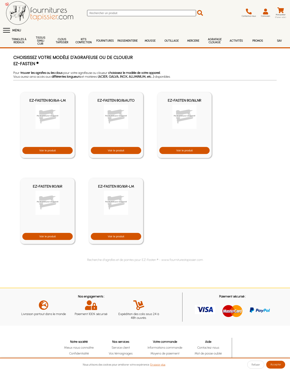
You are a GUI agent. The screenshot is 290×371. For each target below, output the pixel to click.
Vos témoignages (121, 353)
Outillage (172, 40)
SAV (279, 40)
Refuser (256, 364)
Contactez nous (208, 347)
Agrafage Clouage (215, 41)
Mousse (150, 40)
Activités (236, 40)
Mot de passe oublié (208, 353)
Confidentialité (79, 353)
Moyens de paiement (164, 353)
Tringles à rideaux (18, 41)
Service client (121, 347)
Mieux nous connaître (79, 347)
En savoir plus (157, 364)
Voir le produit (47, 150)
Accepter (275, 364)
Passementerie (127, 40)
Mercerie (193, 40)
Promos (257, 40)
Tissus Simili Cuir (40, 40)
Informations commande (165, 347)
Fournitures (105, 40)
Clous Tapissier (62, 41)
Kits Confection (84, 41)
